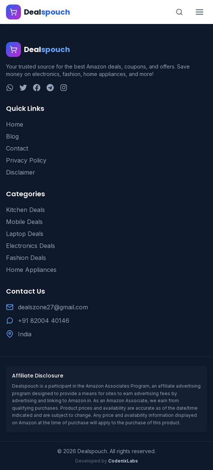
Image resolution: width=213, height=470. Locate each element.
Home (14, 124)
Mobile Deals (24, 221)
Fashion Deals (26, 257)
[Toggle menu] (199, 11)
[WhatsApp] (9, 87)
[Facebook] (36, 87)
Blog (12, 136)
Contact (17, 148)
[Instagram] (63, 87)
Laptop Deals (24, 233)
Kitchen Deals (25, 209)
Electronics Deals (30, 245)
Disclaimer (20, 172)
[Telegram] (50, 87)
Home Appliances (31, 269)
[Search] (179, 12)
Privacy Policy (26, 160)
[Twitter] (23, 87)
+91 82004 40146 (43, 320)
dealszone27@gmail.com (53, 307)
